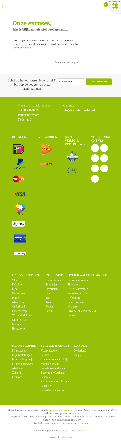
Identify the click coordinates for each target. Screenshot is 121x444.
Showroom (74, 284)
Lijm (15, 288)
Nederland (80, 350)
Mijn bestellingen (22, 355)
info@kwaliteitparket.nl (79, 110)
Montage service (50, 363)
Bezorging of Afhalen (53, 372)
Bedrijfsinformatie (78, 280)
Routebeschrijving (78, 293)
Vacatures (73, 306)
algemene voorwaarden (60, 410)
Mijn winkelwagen (22, 363)
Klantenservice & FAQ (54, 359)
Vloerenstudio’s (50, 350)
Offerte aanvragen (78, 288)
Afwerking (18, 302)
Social (49, 311)
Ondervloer (18, 293)
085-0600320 (31, 110)
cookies (76, 413)
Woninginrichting (22, 315)
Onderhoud (18, 306)
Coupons (17, 377)
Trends (49, 302)
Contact (72, 315)
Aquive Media (67, 437)
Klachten (46, 385)
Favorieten (52, 288)
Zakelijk (17, 372)
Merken (16, 324)
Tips (48, 297)
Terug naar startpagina (67, 62)
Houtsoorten (19, 328)
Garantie (46, 377)
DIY (48, 293)
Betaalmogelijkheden (53, 368)
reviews (82, 430)
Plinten (16, 297)
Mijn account (19, 350)
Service (45, 355)
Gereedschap (19, 311)
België (78, 355)
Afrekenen (18, 368)
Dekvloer (17, 284)
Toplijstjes (51, 284)
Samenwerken (76, 302)
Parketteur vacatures (52, 390)
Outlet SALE (19, 319)
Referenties (74, 297)
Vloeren (16, 280)
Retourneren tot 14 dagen (55, 381)
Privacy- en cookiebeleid (82, 311)
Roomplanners (54, 280)
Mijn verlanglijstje (22, 359)
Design (50, 306)
